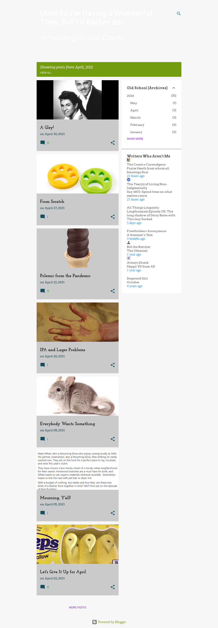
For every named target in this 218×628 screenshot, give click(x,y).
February (137, 124)
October (133, 282)
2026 (130, 95)
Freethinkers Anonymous (146, 231)
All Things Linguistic (143, 207)
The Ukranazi (137, 250)
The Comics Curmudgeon (146, 164)
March (135, 117)
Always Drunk (137, 262)
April (134, 110)
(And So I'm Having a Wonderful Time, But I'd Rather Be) (96, 17)
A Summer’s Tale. (140, 235)
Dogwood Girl (137, 278)
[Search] (178, 14)
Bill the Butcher (139, 247)
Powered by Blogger (109, 622)
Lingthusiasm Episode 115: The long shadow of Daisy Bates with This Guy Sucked (151, 215)
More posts (77, 607)
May (133, 103)
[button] (112, 143)
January (136, 132)
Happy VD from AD (141, 266)
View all (46, 72)
